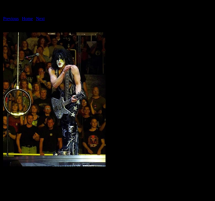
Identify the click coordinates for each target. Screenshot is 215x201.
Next (40, 18)
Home (27, 18)
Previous (11, 18)
